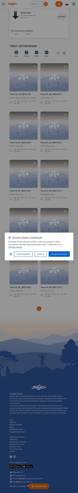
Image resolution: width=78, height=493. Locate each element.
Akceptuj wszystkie (59, 254)
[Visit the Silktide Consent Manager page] (10, 254)
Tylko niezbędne (23, 254)
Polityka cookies (15, 247)
